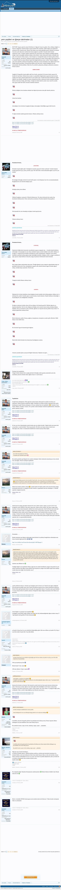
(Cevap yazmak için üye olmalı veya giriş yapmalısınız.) (49, 851)
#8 (59, 501)
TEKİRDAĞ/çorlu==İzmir (6, 788)
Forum (11, 8)
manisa (9, 62)
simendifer (4, 172)
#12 (59, 604)
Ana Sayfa (6, 8)
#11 (59, 581)
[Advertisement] (30, 24)
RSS (59, 886)
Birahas (4, 544)
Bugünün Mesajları (5, 10)
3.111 (9, 385)
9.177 (9, 255)
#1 (59, 132)
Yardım (47, 886)
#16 (59, 702)
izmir (9, 753)
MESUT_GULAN (6, 747)
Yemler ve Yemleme (8, 41)
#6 (59, 444)
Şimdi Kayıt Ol (30, 877)
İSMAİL (3, 717)
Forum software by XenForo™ (12, 888)
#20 (59, 809)
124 (9, 786)
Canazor (4, 665)
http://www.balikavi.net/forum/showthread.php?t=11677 (23, 122)
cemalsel (4, 781)
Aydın (9, 491)
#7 (59, 473)
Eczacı (3, 487)
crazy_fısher (5, 381)
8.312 (9, 625)
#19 (59, 782)
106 (9, 719)
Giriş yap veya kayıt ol (54, 1)
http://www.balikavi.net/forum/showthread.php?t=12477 (23, 123)
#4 (59, 388)
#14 (59, 646)
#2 (59, 237)
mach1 (3, 640)
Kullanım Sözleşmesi (56, 888)
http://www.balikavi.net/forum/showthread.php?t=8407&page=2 (27, 542)
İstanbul (9, 177)
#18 (59, 767)
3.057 (9, 489)
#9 (59, 529)
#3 (59, 366)
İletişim (43, 886)
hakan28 (17, 41)
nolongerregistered (6, 622)
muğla (9, 387)
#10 (59, 544)
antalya (9, 643)
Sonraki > (15, 43)
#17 (59, 732)
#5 (59, 420)
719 (9, 751)
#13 (59, 620)
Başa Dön (56, 886)
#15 (59, 671)
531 (9, 61)
